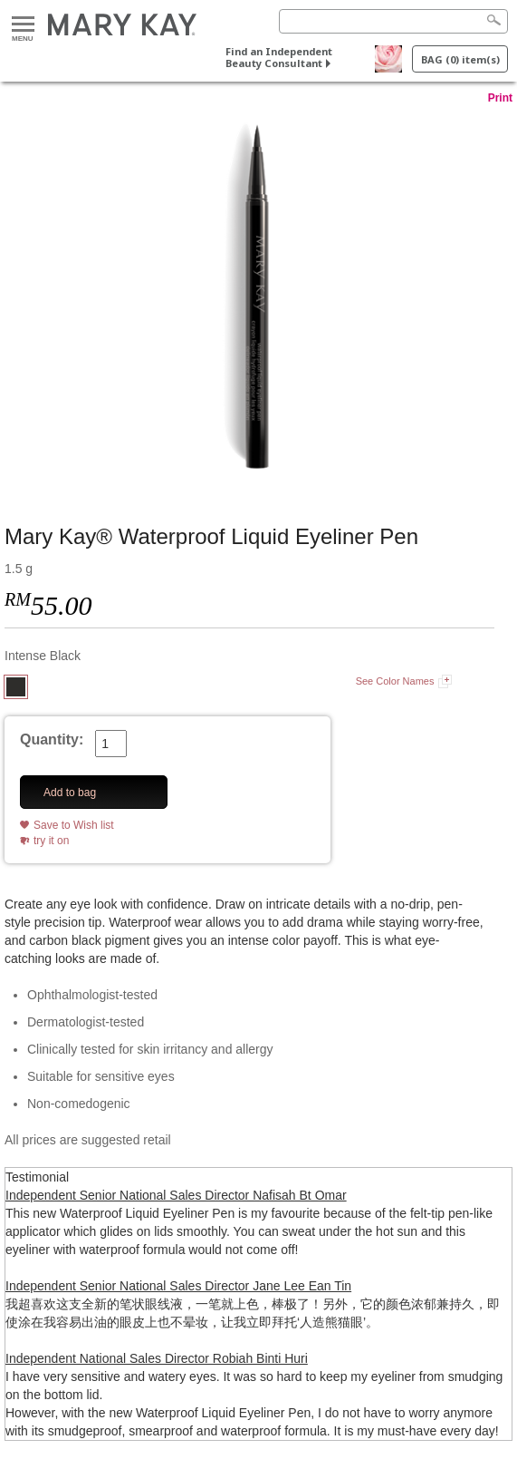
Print (500, 98)
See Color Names (395, 681)
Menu (23, 25)
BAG (460, 59)
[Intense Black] (258, 296)
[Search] (393, 21)
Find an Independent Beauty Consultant (278, 57)
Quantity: (51, 739)
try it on (51, 840)
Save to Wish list (74, 825)
